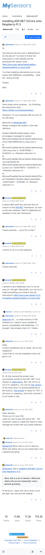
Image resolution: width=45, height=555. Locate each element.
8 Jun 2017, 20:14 (26, 465)
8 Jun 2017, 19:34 (26, 442)
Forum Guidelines (31, 540)
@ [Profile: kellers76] (7, 446)
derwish (8, 198)
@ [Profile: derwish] (6, 319)
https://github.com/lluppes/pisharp (18, 110)
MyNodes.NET (8, 29)
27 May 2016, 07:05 (28, 44)
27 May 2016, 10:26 (28, 226)
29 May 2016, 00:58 (16, 283)
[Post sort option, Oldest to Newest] (5, 37)
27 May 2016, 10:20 (16, 201)
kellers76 (8, 341)
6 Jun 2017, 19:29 (26, 341)
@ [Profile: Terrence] (7, 468)
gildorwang (17, 382)
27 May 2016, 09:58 (28, 101)
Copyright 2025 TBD (12, 540)
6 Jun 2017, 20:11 (15, 373)
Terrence (8, 442)
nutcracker (9, 44)
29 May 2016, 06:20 (28, 316)
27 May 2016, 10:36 (16, 246)
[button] (3, 551)
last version (36, 385)
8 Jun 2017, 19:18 (26, 410)
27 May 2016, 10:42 (28, 263)
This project (18, 390)
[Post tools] (41, 93)
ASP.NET (19, 207)
